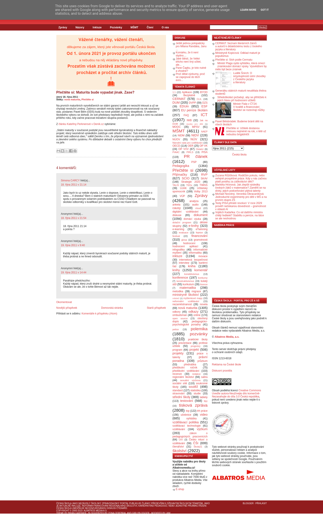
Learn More (248, 9)
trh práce (202, 410)
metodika (178, 291)
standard (178, 390)
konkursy (202, 277)
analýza (193, 201)
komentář (201, 270)
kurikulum (188, 284)
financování (199, 236)
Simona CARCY (70, 180)
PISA (204, 152)
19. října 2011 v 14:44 (73, 272)
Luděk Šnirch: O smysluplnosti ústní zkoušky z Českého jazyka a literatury (249, 78)
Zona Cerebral (117, 513)
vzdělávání (179, 429)
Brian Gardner (77, 513)
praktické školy (198, 339)
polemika (199, 329)
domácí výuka (192, 218)
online (196, 315)
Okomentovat (64, 302)
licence (204, 284)
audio (195, 204)
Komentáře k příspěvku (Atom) (99, 313)
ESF (205, 106)
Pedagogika (181, 166)
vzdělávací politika (186, 422)
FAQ (186, 115)
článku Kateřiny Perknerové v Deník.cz (81, 124)
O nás (165, 27)
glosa (184, 239)
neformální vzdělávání (186, 301)
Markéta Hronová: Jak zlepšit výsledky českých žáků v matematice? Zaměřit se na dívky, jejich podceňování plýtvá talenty (240, 187)
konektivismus (191, 274)
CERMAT (179, 99)
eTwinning (201, 229)
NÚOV (176, 139)
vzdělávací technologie (187, 425)
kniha (191, 266)
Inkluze (97, 27)
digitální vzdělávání (186, 211)
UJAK (183, 188)
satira (204, 377)
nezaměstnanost (182, 304)
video (203, 414)
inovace (202, 256)
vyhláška (191, 418)
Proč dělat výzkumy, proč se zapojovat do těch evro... (190, 77)
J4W (168, 513)
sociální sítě (180, 383)
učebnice (186, 414)
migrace (196, 291)
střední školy (182, 397)
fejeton (199, 232)
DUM (176, 102)
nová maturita (72, 99)
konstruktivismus (185, 281)
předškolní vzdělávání (186, 370)
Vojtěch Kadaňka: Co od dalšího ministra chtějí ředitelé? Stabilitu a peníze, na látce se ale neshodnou (239, 215)
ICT (204, 114)
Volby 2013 (200, 191)
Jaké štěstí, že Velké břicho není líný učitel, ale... (188, 61)
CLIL (199, 99)
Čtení (150, 27)
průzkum (203, 361)
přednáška (190, 364)
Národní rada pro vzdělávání (188, 142)
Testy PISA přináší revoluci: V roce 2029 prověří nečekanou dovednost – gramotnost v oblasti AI (240, 206)
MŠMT (134, 27)
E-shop (180, 489)
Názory (79, 27)
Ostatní (199, 149)
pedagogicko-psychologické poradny (190, 323)
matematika (188, 287)
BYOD (204, 92)
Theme (60, 513)
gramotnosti (201, 239)
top (187, 410)
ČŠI (195, 443)
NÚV (194, 139)
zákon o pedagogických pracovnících (190, 435)
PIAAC (176, 152)
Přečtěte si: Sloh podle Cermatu (233, 59)
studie (197, 393)
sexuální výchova (190, 380)
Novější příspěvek (66, 307)
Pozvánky (116, 27)
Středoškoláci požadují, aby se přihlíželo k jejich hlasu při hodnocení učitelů (241, 99)
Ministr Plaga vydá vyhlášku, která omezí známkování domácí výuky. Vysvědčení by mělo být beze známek (241, 66)
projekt (194, 349)
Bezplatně (189, 95)
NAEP (204, 131)
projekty (178, 353)
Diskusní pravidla (222, 370)
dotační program (182, 222)
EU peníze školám (194, 110)
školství (180, 450)
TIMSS (204, 185)
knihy (176, 270)
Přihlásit (261, 503)
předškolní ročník (185, 367)
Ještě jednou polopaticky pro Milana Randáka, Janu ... (191, 46)
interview (184, 262)
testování (186, 400)
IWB (189, 120)
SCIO (185, 178)
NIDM (181, 135)
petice (176, 329)
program (177, 349)
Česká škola (239, 154)
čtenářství (178, 446)
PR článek (195, 156)
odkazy (193, 311)
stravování (179, 393)
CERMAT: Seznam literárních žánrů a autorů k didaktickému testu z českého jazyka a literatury (238, 46)
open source (180, 318)
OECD (176, 145)
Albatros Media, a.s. (227, 336)
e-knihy (194, 225)
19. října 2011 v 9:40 (73, 245)
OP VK (204, 145)
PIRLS (189, 152)
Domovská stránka (112, 307)
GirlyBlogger (141, 513)
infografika (179, 249)
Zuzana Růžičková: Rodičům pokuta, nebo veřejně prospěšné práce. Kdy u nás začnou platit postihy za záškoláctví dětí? (241, 178)
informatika (195, 252)
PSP (194, 162)
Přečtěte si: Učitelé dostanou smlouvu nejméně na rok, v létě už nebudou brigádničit (246, 131)
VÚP (182, 196)
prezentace (184, 343)
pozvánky (198, 334)
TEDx (189, 185)
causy (177, 208)
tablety (203, 397)
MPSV (196, 126)
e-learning (178, 229)
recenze (177, 373)
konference (180, 277)
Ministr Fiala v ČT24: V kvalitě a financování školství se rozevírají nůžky (248, 107)
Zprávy (63, 27)
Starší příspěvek (156, 307)
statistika (195, 390)
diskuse (177, 215)
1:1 (174, 92)
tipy (206, 401)
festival (176, 236)
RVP (204, 174)
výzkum (202, 429)
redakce (196, 374)
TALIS (176, 185)
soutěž (193, 386)
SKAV (204, 178)
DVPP (192, 102)
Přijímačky (180, 174)
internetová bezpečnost (193, 259)
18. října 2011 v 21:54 (73, 218)
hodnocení (189, 243)
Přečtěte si (87, 99)
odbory (177, 311)
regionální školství (183, 377)
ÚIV (181, 439)
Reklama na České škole (226, 364)
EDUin (184, 106)
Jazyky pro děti (194, 124)
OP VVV (183, 149)
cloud (198, 208)
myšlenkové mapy (192, 298)
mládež (176, 298)
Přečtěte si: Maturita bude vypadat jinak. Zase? (95, 92)
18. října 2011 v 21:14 (73, 184)
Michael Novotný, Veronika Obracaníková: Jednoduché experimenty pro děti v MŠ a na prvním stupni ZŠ (241, 197)
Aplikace (187, 92)
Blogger (248, 503)
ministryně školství (186, 294)
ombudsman (180, 315)
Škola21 (198, 446)
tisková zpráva (193, 405)
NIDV (195, 135)
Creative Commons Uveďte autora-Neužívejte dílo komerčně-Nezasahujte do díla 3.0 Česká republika (236, 393)
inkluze (177, 256)
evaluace (183, 232)
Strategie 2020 (190, 181)
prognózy (195, 346)
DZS (205, 102)
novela (203, 304)
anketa (176, 204)
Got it (265, 9)
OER (190, 145)
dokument (200, 215)
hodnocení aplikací (185, 246)
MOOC (177, 126)
